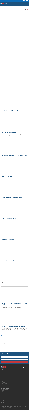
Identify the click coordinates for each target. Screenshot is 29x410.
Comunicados (3, 382)
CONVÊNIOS (3, 401)
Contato (2, 402)
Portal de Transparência (4, 399)
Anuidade (2, 398)
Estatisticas (2, 390)
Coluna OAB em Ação (4, 383)
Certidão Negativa (3, 397)
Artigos (2, 381)
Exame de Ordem (3, 391)
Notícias (2, 386)
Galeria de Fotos (3, 384)
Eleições (2, 378)
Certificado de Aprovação (4, 389)
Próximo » (2, 344)
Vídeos (2, 385)
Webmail (2, 404)
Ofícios (2, 387)
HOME (25, 9)
